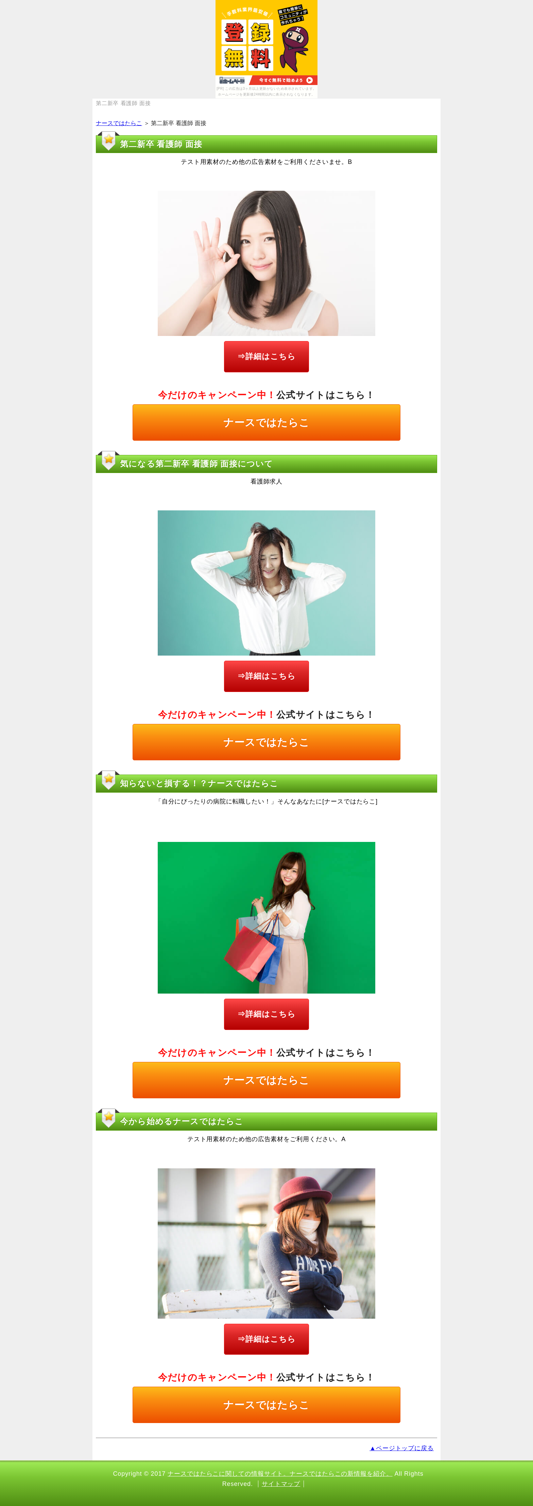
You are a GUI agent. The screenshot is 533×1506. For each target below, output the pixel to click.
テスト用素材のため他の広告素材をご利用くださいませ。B (266, 161)
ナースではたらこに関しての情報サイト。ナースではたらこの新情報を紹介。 (280, 1473)
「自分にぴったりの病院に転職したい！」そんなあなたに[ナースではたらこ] (266, 801)
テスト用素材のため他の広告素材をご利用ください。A (266, 1139)
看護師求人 (267, 481)
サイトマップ (281, 1483)
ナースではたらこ (119, 123)
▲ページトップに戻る (401, 1448)
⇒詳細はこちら (266, 356)
